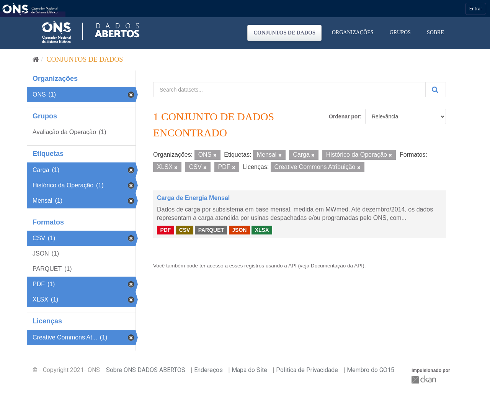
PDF (165, 230)
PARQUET (211, 230)
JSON (239, 230)
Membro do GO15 (370, 370)
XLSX (262, 230)
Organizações (353, 32)
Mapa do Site (249, 370)
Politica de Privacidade (307, 370)
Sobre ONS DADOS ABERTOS (145, 370)
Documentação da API (337, 266)
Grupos (400, 32)
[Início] (36, 59)
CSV (184, 230)
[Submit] (435, 89)
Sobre (435, 32)
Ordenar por (344, 116)
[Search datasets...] (289, 89)
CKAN (425, 379)
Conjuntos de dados (284, 33)
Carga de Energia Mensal (193, 198)
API (292, 266)
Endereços (208, 370)
